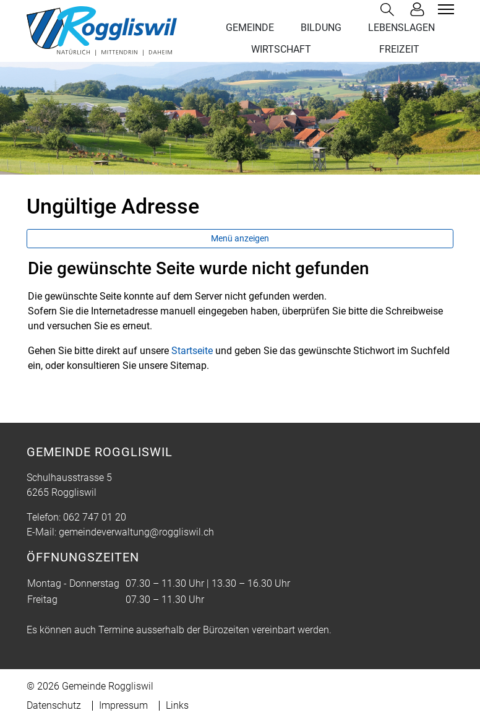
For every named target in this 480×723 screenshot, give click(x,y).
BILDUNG (321, 27)
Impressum (123, 705)
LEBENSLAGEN (401, 27)
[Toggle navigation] (444, 9)
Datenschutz (54, 705)
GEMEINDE (250, 27)
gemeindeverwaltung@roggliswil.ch (136, 532)
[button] (390, 9)
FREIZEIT (399, 49)
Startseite (192, 351)
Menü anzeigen (240, 238)
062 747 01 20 (94, 517)
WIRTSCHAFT (281, 49)
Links (177, 705)
